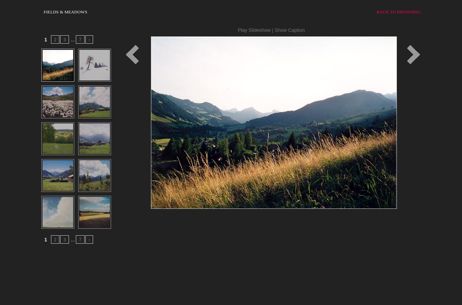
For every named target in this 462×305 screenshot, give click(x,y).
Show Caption (290, 30)
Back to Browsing (399, 12)
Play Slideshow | (255, 30)
